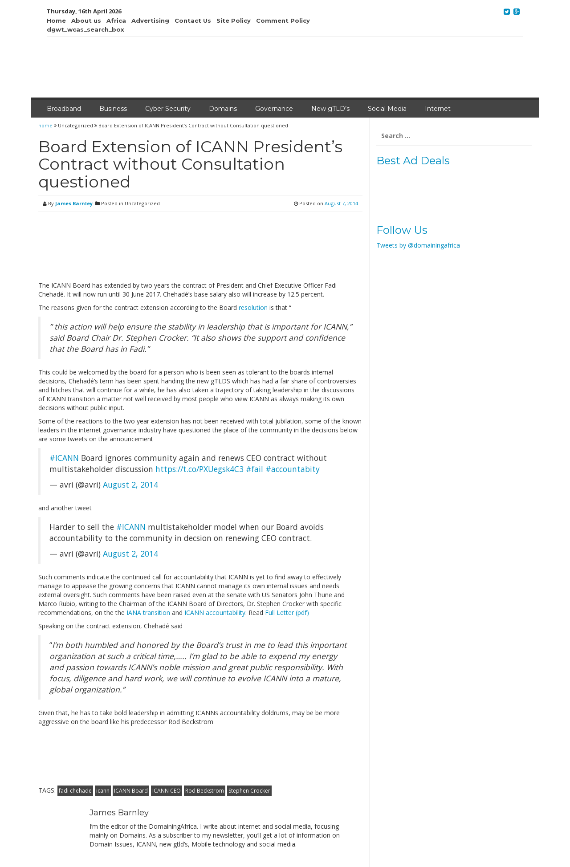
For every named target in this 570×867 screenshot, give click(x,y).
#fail (254, 469)
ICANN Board (131, 790)
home (46, 125)
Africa (116, 20)
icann (103, 790)
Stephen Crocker (249, 790)
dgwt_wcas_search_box (85, 29)
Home (56, 20)
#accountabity (292, 469)
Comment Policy (283, 20)
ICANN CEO (166, 790)
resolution (253, 307)
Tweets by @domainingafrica (418, 245)
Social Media (387, 109)
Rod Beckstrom (204, 790)
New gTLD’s (330, 109)
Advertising (150, 20)
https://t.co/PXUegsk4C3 (199, 469)
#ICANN (64, 457)
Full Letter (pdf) (287, 612)
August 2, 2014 (130, 484)
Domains (223, 109)
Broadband (64, 109)
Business (113, 109)
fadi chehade (75, 790)
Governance (274, 109)
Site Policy (233, 20)
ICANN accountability (214, 612)
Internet (438, 109)
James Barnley (74, 203)
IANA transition (148, 612)
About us (86, 20)
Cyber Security (168, 109)
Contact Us (193, 20)
